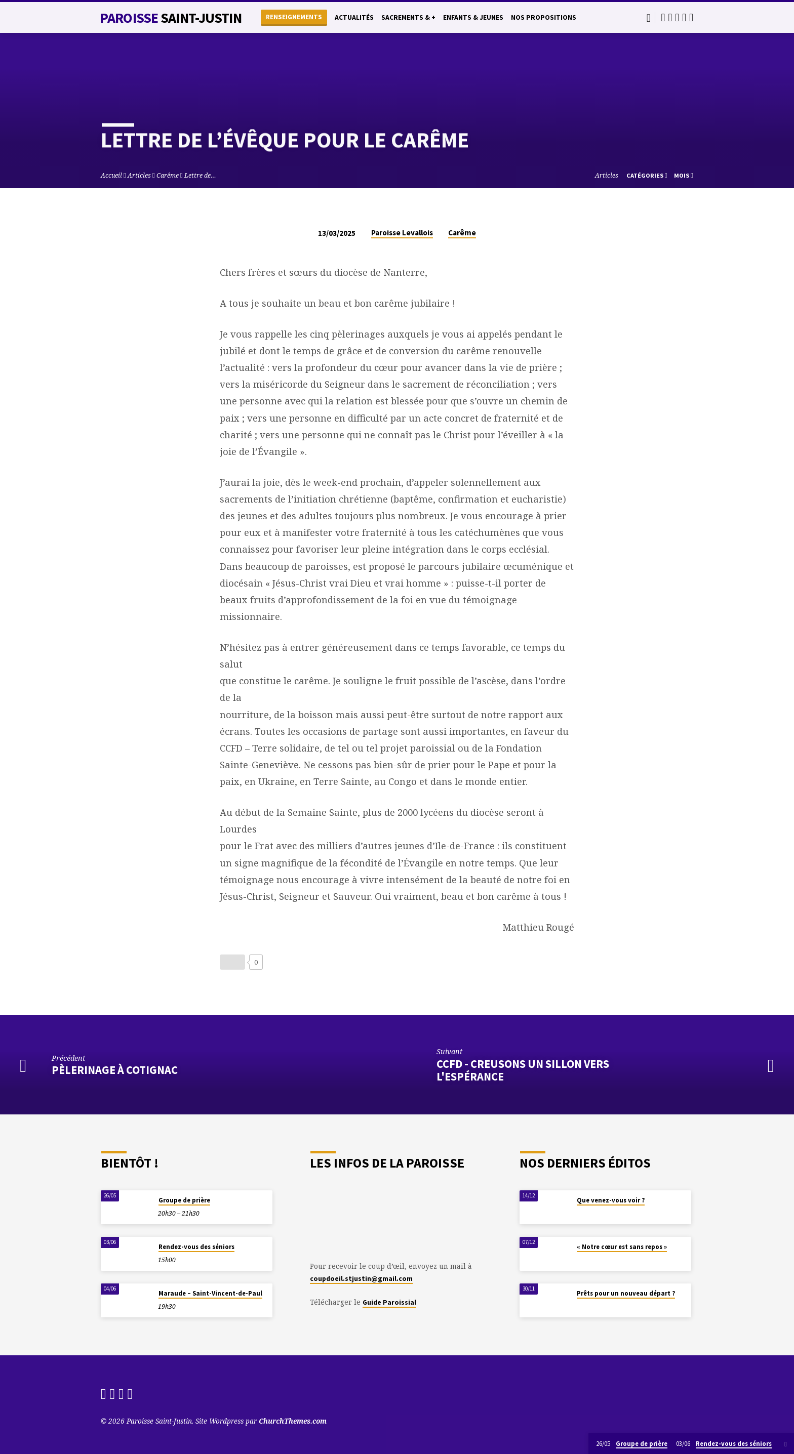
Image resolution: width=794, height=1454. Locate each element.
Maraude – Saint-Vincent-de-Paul (210, 1293)
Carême (167, 175)
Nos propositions (543, 17)
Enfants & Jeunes (473, 17)
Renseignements (294, 17)
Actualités (354, 17)
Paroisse (171, 18)
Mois (683, 175)
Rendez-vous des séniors (196, 1246)
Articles (139, 175)
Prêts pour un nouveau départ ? (626, 1293)
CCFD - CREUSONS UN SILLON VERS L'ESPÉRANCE (522, 1070)
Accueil (111, 175)
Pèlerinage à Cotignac (115, 1070)
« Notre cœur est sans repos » (622, 1246)
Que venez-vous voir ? (611, 1200)
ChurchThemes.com (293, 1421)
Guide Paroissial (389, 1302)
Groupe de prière (184, 1200)
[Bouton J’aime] (232, 962)
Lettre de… (200, 175)
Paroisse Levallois (402, 232)
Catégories (646, 175)
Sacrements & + (408, 17)
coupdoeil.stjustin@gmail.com (361, 1278)
